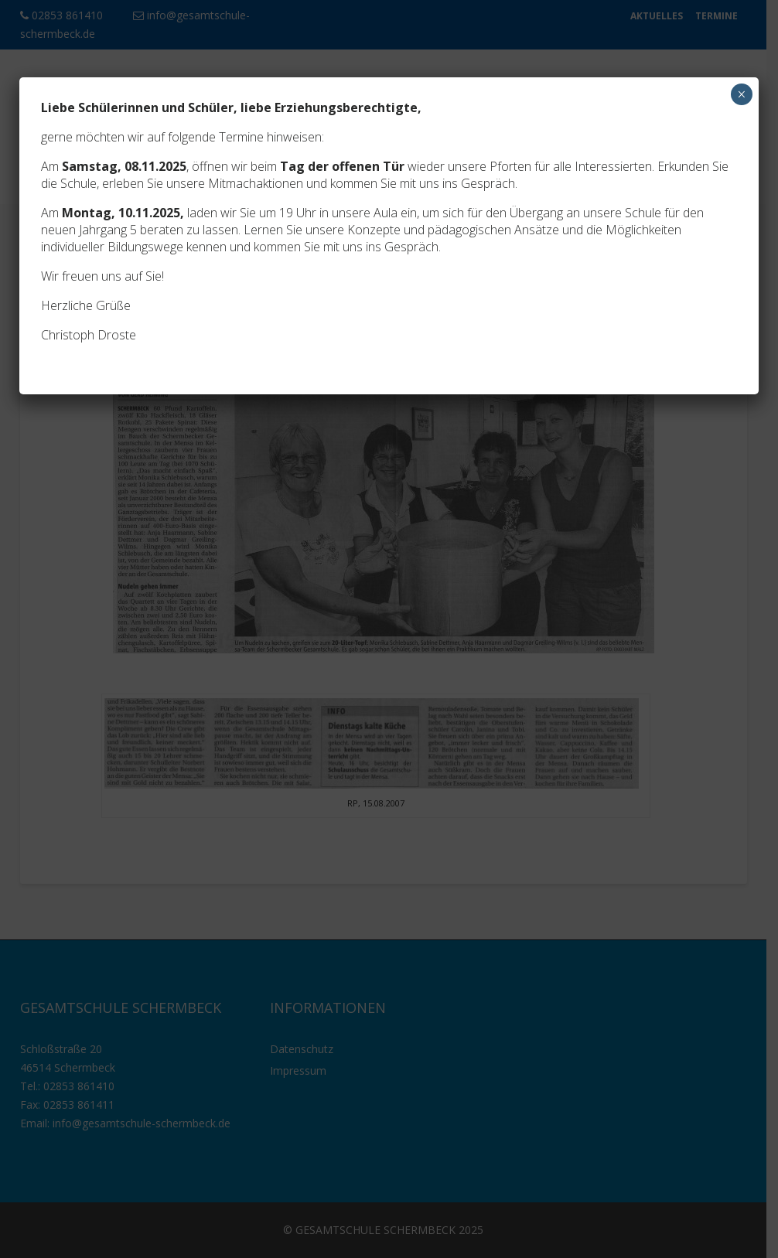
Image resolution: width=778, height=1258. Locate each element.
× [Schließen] (741, 94)
